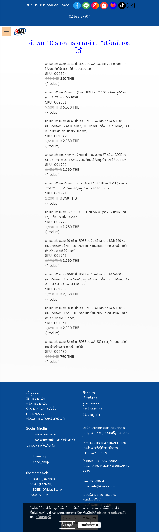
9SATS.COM (39, 495)
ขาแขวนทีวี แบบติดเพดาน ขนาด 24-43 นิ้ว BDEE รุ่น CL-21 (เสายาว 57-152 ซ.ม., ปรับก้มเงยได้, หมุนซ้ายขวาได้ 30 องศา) (86, 186)
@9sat (99, 481)
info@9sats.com (103, 486)
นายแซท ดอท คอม (44, 434)
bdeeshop (40, 456)
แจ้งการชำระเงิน (36, 403)
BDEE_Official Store (47, 489)
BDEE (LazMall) (44, 479)
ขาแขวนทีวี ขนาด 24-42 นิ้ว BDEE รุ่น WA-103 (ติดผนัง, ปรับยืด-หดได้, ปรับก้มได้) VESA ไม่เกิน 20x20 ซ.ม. (85, 66)
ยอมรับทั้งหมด (89, 525)
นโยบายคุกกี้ (43, 517)
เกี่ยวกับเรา (90, 398)
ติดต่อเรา (89, 393)
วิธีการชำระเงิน (35, 398)
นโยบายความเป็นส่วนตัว (111, 512)
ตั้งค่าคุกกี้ (67, 525)
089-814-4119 (103, 466)
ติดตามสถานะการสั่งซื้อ (41, 408)
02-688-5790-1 (107, 461)
